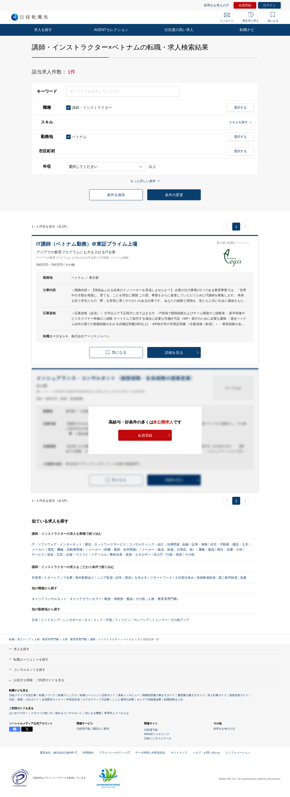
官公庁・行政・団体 (168, 554)
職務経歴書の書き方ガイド (158, 695)
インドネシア (50, 620)
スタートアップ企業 (58, 577)
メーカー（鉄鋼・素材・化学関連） (113, 549)
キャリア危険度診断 (149, 699)
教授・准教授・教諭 (118, 599)
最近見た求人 (250, 17)
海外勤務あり (84, 577)
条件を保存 (116, 195)
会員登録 (245, 5)
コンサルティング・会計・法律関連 (154, 544)
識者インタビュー (129, 695)
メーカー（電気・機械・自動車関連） (59, 549)
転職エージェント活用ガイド (97, 695)
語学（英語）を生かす (131, 577)
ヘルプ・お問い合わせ (206, 752)
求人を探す (43, 30)
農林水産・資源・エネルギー (130, 554)
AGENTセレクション (111, 30)
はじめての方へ (18, 713)
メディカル (99, 554)
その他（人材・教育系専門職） (157, 599)
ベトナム (128, 639)
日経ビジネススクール (157, 738)
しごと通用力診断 (123, 699)
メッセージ (227, 17)
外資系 (36, 577)
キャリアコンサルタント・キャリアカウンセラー (67, 599)
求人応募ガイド (217, 695)
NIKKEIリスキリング (156, 734)
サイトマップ (179, 752)
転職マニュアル (67, 695)
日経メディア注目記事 (22, 695)
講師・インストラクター (105, 639)
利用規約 (88, 752)
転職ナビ (247, 30)
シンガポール (72, 620)
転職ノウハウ (47, 695)
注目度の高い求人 (178, 30)
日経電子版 (151, 729)
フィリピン (122, 620)
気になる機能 (93, 713)
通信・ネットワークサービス (105, 544)
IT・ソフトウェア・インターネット (57, 544)
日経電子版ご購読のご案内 (93, 728)
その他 (189, 554)
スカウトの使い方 (42, 713)
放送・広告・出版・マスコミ (67, 554)
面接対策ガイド (238, 695)
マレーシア (141, 620)
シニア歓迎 (105, 577)
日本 (35, 620)
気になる (273, 17)
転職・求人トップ (20, 639)
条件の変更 (174, 195)
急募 (243, 577)
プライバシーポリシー (114, 752)
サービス (38, 554)
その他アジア (179, 620)
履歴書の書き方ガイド (191, 695)
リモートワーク (161, 577)
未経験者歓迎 (206, 577)
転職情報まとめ (173, 699)
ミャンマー (160, 620)
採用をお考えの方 (216, 5)
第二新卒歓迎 (227, 577)
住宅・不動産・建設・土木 (229, 544)
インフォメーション (238, 752)
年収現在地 (73, 699)
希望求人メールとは (116, 713)
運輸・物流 (206, 549)
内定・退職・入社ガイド (24, 699)
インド (98, 620)
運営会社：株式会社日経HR (58, 752)
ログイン (269, 5)
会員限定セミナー (52, 699)
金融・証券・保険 (195, 544)
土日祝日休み (184, 577)
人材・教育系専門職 (46, 639)
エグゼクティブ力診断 (96, 699)
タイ (87, 620)
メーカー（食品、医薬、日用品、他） (169, 549)
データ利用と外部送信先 (150, 752)
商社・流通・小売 (229, 549)
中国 (109, 620)
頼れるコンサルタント (68, 713)
